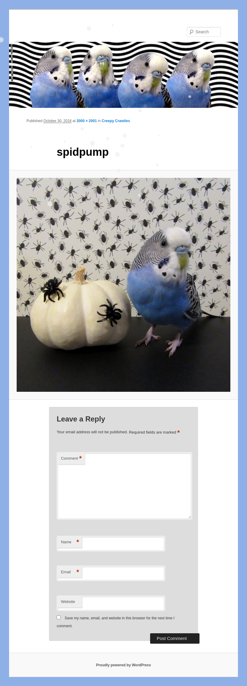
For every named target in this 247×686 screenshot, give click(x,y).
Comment (71, 458)
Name (70, 542)
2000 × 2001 (87, 121)
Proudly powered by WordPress (123, 665)
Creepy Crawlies (116, 121)
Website (68, 601)
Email (70, 572)
